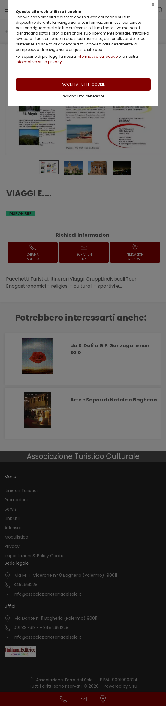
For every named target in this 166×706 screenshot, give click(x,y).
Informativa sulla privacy (39, 61)
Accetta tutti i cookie (83, 84)
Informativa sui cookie (97, 56)
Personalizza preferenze (83, 96)
